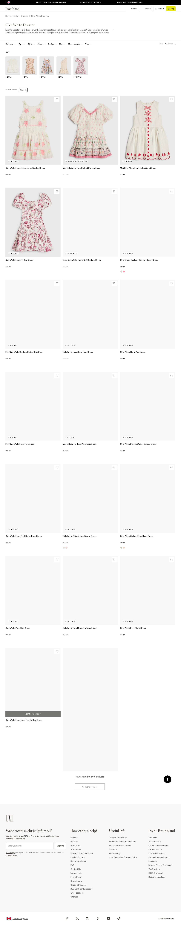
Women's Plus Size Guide (81, 853)
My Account (75, 873)
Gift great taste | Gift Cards (90, 2)
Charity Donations (156, 853)
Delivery (73, 838)
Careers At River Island (158, 845)
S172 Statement (155, 873)
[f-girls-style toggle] (31, 44)
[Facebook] (67, 918)
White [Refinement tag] (23, 90)
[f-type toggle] (21, 44)
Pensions (152, 861)
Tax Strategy (154, 869)
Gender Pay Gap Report (158, 857)
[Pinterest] (98, 918)
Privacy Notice (11, 855)
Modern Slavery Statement (160, 865)
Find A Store (75, 877)
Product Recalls (77, 857)
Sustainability (154, 842)
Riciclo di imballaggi (156, 877)
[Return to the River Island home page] (14, 9)
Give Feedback (76, 893)
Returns (74, 842)
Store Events (76, 881)
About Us (152, 838)
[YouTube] (108, 918)
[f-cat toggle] (10, 44)
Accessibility (114, 853)
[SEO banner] (59, 31)
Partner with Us (155, 849)
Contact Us (75, 869)
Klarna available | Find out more (129, 2)
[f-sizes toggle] (62, 44)
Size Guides (75, 849)
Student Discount (78, 885)
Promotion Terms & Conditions (122, 842)
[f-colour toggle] (41, 44)
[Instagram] (87, 918)
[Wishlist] (56, 99)
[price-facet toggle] (88, 44)
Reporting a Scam (78, 861)
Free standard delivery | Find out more (51, 2)
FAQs (72, 865)
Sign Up (60, 846)
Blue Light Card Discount (81, 889)
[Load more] (90, 786)
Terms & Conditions (118, 838)
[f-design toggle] (52, 44)
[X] (77, 918)
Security (113, 849)
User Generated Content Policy (123, 857)
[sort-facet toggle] (167, 44)
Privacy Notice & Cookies (120, 845)
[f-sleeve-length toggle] (75, 44)
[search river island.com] (132, 9)
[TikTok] (118, 918)
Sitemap (74, 897)
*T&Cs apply (10, 853)
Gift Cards (75, 845)
